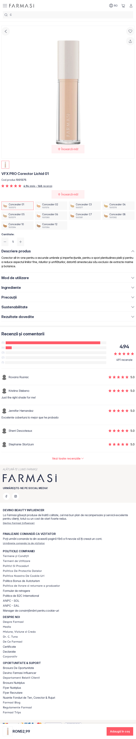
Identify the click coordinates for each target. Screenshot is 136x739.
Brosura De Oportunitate (18, 668)
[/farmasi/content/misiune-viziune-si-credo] (19, 632)
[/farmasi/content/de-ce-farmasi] (12, 641)
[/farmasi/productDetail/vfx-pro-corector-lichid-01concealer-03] (85, 205)
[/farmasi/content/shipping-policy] (31, 586)
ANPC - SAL (11, 605)
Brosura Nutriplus (14, 683)
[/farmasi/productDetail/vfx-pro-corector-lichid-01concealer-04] (118, 205)
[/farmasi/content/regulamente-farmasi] (17, 707)
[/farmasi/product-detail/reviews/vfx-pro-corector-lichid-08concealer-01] (68, 458)
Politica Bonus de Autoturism (21, 581)
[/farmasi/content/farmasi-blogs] (11, 702)
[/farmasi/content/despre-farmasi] (13, 622)
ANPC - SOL (11, 600)
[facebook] (6, 496)
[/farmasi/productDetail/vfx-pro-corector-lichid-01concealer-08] (118, 215)
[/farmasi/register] (19, 523)
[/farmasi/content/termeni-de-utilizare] (16, 561)
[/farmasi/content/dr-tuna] (10, 637)
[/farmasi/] (21, 6)
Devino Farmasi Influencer (19, 673)
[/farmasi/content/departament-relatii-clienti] (21, 678)
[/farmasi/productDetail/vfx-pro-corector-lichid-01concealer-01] (17, 205)
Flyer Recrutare (12, 692)
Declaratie (9, 651)
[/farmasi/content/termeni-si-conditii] (16, 556)
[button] (120, 731)
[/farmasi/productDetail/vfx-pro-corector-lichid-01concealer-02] (51, 205)
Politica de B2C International (21, 595)
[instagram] (15, 496)
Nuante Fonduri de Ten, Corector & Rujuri (29, 697)
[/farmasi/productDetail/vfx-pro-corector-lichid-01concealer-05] (17, 215)
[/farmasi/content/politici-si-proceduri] (16, 566)
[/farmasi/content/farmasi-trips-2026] (12, 712)
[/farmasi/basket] (123, 6)
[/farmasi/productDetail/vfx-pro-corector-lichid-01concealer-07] (85, 215)
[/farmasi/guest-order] (24, 543)
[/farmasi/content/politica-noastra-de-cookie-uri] (23, 576)
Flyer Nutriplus (12, 687)
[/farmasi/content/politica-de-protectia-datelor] (22, 571)
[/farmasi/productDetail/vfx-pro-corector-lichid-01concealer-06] (51, 215)
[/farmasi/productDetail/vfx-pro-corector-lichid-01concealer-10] (17, 225)
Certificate (9, 646)
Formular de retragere (16, 591)
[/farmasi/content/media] (7, 627)
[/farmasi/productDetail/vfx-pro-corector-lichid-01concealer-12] (51, 225)
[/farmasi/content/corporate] (10, 656)
